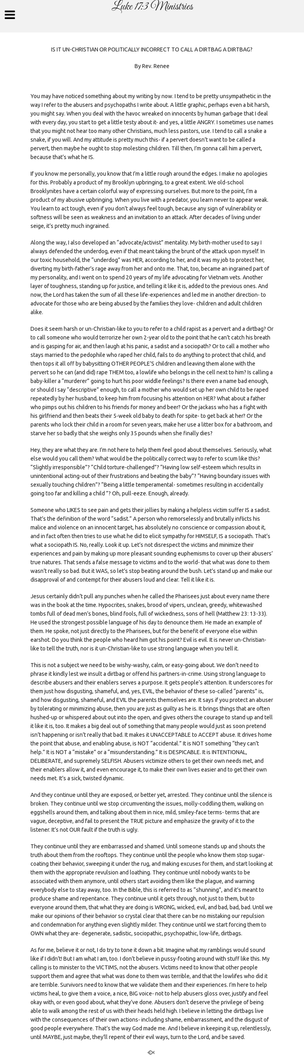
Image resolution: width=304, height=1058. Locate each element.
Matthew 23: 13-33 (241, 614)
